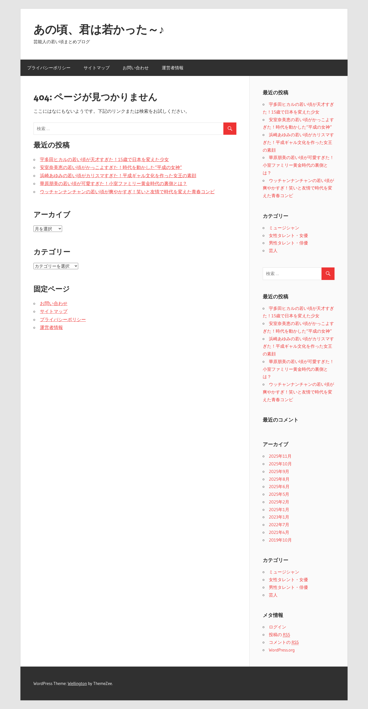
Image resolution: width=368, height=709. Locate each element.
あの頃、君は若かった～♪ (98, 29)
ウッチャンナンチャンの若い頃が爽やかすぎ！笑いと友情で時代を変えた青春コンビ (127, 192)
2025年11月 (280, 456)
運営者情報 (172, 67)
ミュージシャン (284, 227)
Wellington (77, 683)
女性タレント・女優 (288, 235)
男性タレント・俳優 (288, 242)
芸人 (273, 250)
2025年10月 (280, 463)
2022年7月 (279, 524)
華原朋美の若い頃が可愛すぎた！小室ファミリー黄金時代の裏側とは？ (113, 183)
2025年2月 (279, 501)
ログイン (277, 626)
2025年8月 (279, 479)
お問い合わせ (136, 67)
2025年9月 (279, 471)
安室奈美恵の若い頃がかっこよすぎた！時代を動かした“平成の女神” (111, 167)
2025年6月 (279, 486)
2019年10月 (280, 540)
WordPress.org (282, 649)
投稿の (279, 634)
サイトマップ (97, 67)
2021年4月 (279, 532)
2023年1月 (279, 517)
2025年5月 (279, 494)
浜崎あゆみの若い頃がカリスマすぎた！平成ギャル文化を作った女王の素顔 (118, 175)
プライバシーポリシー (49, 67)
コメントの (284, 642)
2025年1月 (279, 509)
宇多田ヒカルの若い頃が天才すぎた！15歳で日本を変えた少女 (104, 159)
